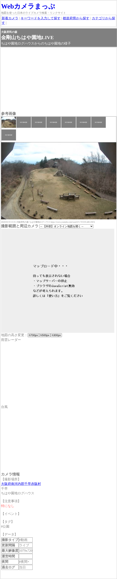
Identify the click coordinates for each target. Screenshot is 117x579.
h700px (33, 335)
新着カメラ (10, 18)
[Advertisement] (58, 80)
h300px (56, 335)
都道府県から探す (76, 18)
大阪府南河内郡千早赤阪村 (21, 484)
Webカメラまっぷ (28, 6)
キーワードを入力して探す (40, 18)
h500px (44, 335)
